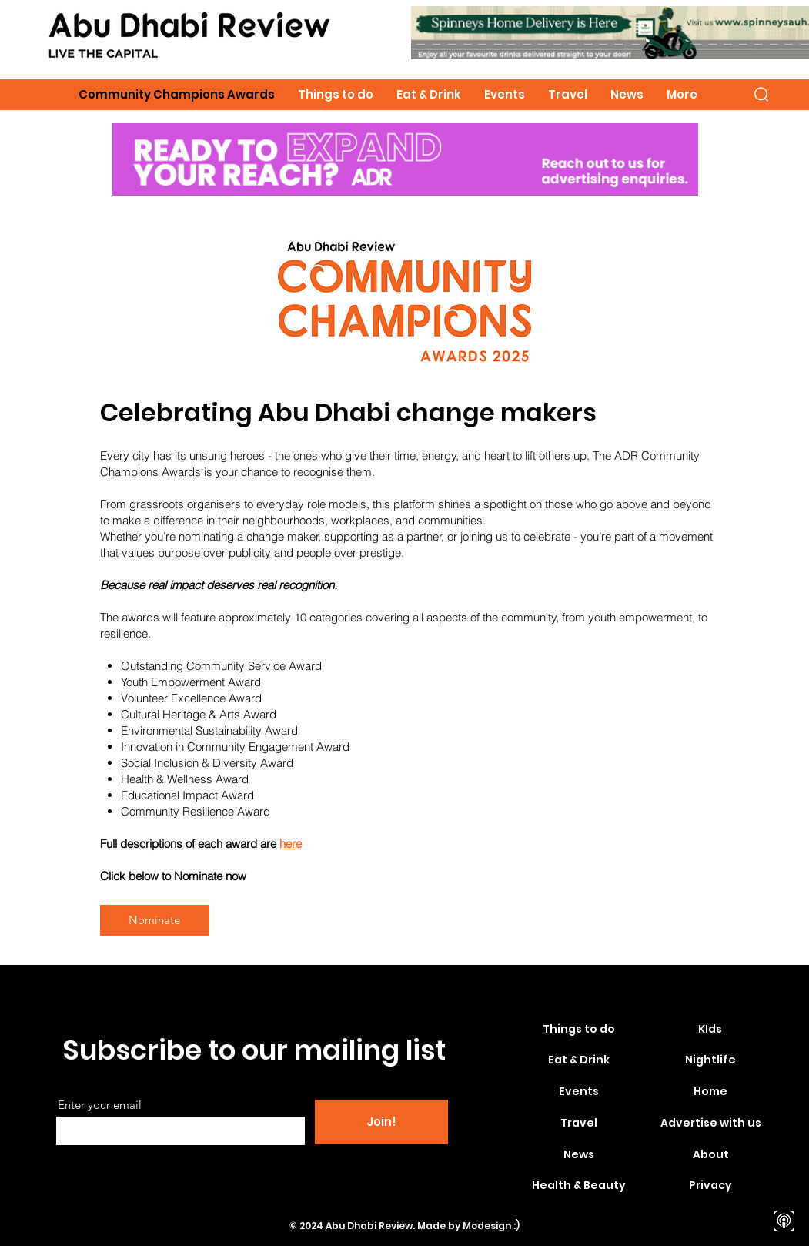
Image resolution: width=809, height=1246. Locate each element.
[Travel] (578, 1123)
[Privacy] (710, 1186)
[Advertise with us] (711, 1123)
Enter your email (100, 1104)
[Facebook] (784, 1113)
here (290, 843)
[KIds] (710, 1029)
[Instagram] (784, 1140)
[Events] (578, 1092)
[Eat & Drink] (578, 1060)
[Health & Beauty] (578, 1186)
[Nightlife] (710, 1060)
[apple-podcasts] (784, 1221)
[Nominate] (154, 920)
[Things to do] (578, 1029)
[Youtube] (784, 1167)
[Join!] (381, 1122)
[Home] (710, 1092)
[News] (578, 1155)
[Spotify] (784, 1194)
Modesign (487, 1225)
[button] (761, 94)
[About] (711, 1155)
